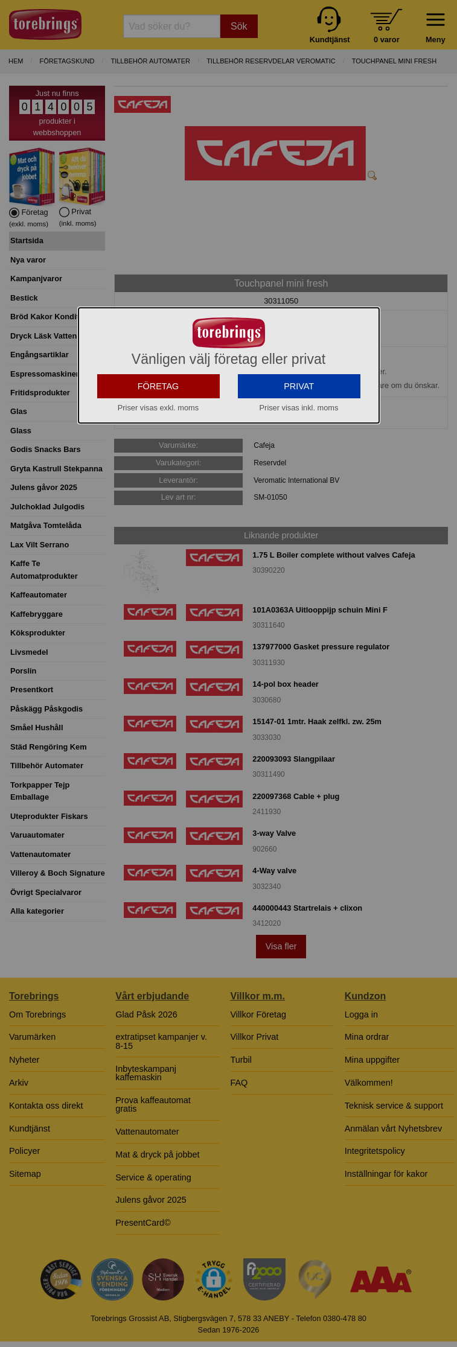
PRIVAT (299, 401)
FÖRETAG (158, 401)
